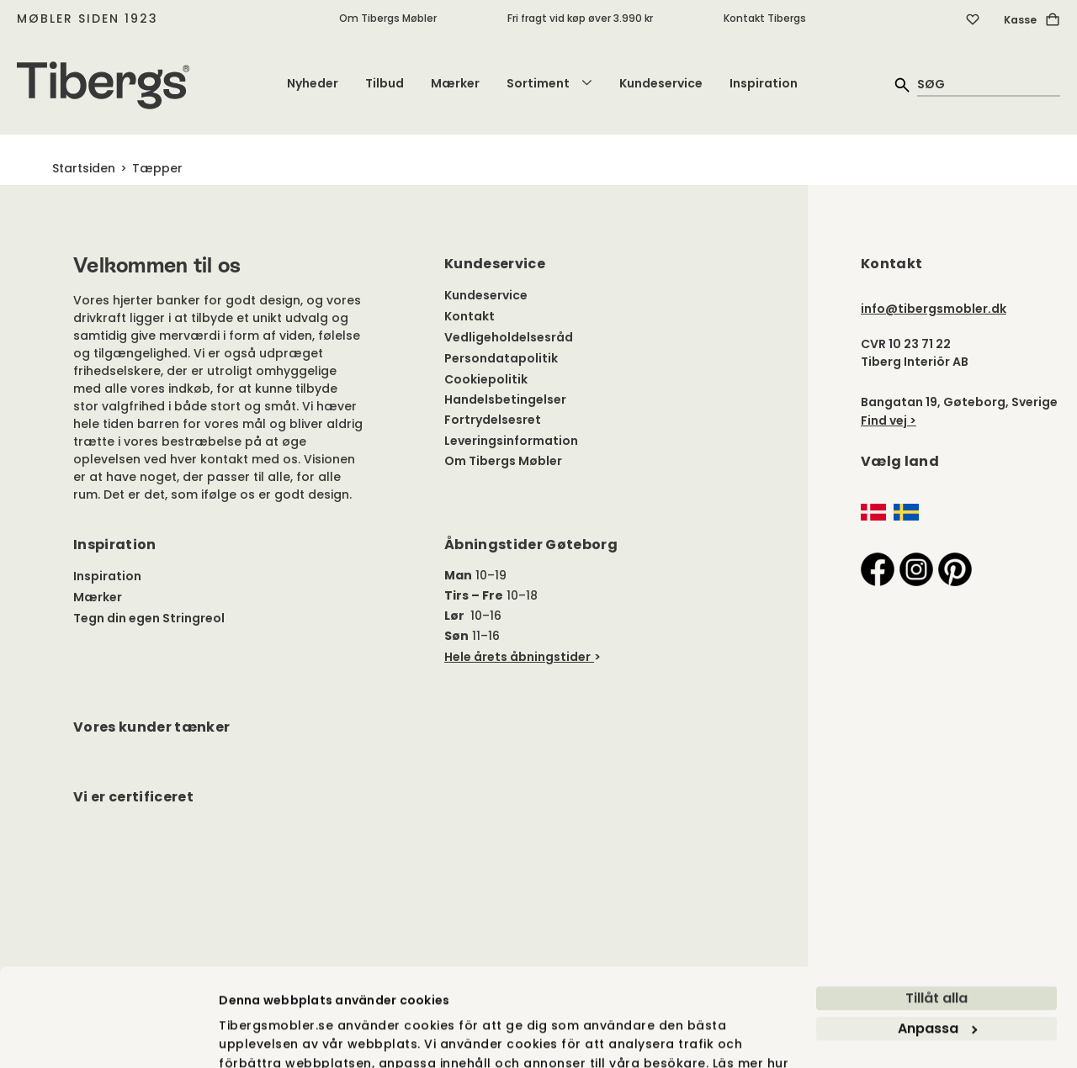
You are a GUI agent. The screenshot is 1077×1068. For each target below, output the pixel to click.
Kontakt (469, 316)
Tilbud (384, 83)
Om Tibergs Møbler (388, 18)
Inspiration (763, 83)
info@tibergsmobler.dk (933, 308)
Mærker (455, 83)
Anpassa (937, 939)
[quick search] (988, 84)
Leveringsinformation (511, 440)
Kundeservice (661, 83)
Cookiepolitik (486, 379)
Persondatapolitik (501, 358)
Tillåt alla (936, 909)
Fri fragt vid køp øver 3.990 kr (580, 18)
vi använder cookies (285, 992)
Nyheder (312, 83)
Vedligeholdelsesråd (508, 337)
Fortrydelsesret (492, 419)
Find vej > (888, 420)
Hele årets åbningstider (517, 656)
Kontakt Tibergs (765, 18)
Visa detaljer (259, 1036)
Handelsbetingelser (505, 399)
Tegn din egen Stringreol (149, 618)
